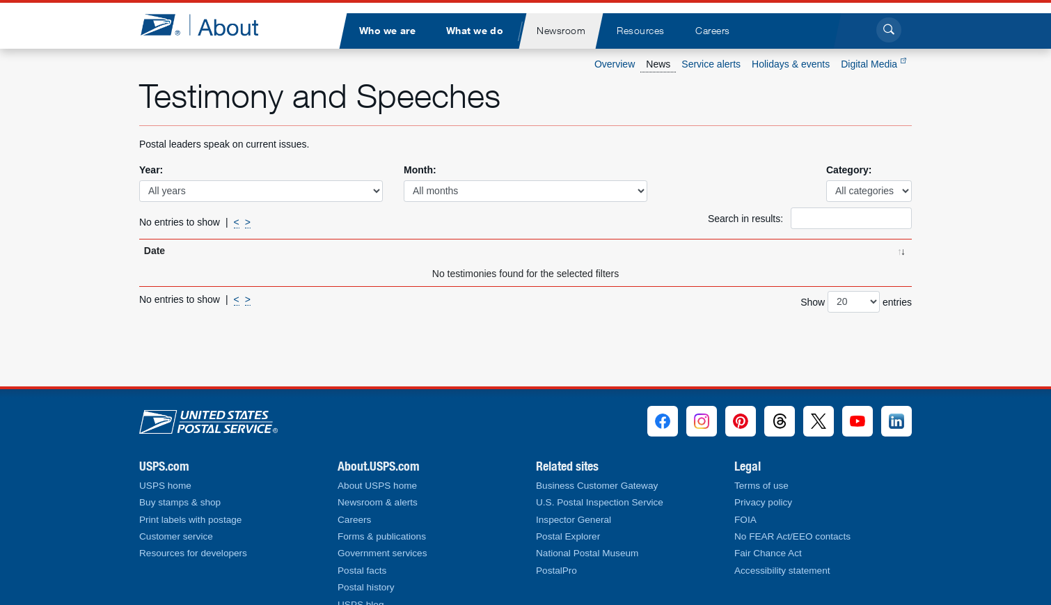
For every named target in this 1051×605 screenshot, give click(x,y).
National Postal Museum (587, 553)
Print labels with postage (190, 519)
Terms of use (761, 485)
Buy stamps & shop (180, 502)
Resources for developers (193, 553)
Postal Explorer (568, 536)
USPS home (165, 485)
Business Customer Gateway (597, 485)
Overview (614, 64)
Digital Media (873, 64)
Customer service (176, 536)
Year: (151, 169)
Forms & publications (382, 536)
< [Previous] (236, 222)
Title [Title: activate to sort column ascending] (249, 250)
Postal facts (362, 570)
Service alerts (711, 64)
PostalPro (556, 570)
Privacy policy (763, 502)
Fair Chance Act (768, 553)
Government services (382, 553)
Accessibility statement (782, 570)
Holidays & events (791, 64)
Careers (354, 519)
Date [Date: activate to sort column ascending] (154, 250)
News (658, 64)
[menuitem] (387, 31)
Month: (420, 169)
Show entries (856, 302)
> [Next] (248, 222)
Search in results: (810, 218)
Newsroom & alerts (378, 502)
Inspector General (573, 519)
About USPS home (377, 485)
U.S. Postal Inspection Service (599, 502)
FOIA (745, 519)
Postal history (366, 587)
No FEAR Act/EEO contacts (792, 536)
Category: (848, 169)
